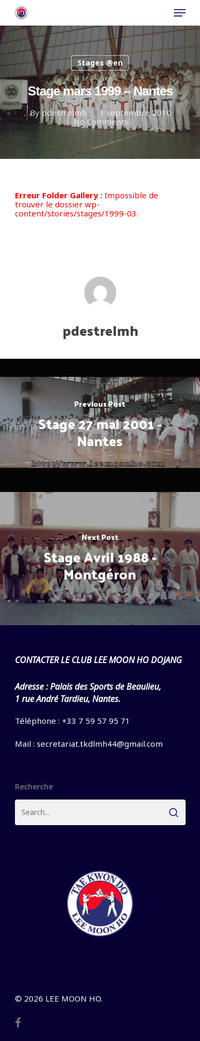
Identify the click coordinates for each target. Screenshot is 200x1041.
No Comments (100, 121)
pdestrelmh (63, 112)
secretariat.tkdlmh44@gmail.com (100, 743)
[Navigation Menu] (180, 12)
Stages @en (100, 63)
